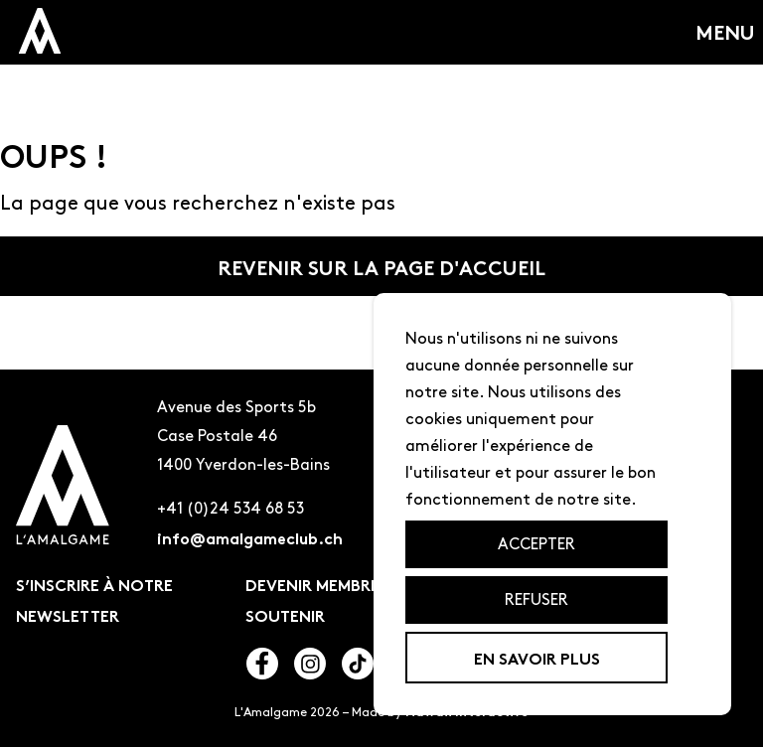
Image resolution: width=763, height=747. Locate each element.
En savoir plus (537, 657)
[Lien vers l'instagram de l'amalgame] (310, 667)
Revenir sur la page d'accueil (381, 266)
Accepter (536, 543)
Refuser (536, 599)
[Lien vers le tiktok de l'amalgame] (358, 667)
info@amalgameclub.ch (250, 536)
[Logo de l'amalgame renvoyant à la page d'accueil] (62, 488)
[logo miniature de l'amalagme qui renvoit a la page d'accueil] (40, 31)
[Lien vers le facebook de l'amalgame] (262, 667)
